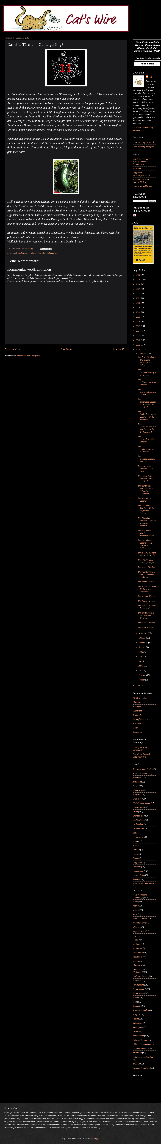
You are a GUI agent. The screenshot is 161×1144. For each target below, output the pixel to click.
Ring (135, 1002)
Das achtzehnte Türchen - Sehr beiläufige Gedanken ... (145, 490)
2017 (138, 317)
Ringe (135, 728)
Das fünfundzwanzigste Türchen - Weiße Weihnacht (147, 415)
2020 (138, 303)
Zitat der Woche (139, 1048)
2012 (138, 340)
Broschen (137, 723)
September (143, 642)
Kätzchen (137, 927)
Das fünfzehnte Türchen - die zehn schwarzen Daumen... (147, 522)
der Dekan (137, 1052)
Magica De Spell (140, 931)
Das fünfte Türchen (146, 601)
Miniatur (136, 944)
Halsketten (137, 711)
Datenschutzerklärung (142, 186)
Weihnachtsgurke (49, 253)
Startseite (66, 349)
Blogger (96, 1138)
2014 (138, 331)
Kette (135, 914)
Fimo (135, 845)
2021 (138, 298)
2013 (138, 335)
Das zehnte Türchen (146, 567)
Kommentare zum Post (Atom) (28, 355)
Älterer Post (120, 349)
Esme (135, 833)
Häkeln (136, 879)
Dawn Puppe (138, 807)
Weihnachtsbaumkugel (142, 1044)
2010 (138, 349)
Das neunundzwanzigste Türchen (147, 372)
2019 (138, 307)
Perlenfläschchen (140, 719)
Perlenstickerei (139, 989)
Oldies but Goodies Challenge (141, 970)
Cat (150, 77)
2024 (138, 284)
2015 (138, 326)
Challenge (137, 799)
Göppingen (137, 862)
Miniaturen (137, 948)
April (140, 666)
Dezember (143, 353)
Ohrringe (137, 702)
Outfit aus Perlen (140, 976)
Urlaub (136, 1031)
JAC (134, 890)
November (143, 633)
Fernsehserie (138, 837)
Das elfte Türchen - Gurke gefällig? (146, 561)
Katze (135, 906)
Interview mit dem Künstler (144, 883)
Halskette (137, 866)
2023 (138, 289)
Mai (140, 661)
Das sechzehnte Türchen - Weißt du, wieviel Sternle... (146, 509)
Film (135, 841)
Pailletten (137, 980)
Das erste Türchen (146, 627)
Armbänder (137, 715)
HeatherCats (138, 875)
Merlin (135, 940)
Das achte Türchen (146, 581)
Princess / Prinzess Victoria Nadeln (141, 180)
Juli (140, 652)
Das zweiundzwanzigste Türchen (147, 449)
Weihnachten (35, 253)
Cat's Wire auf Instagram (143, 146)
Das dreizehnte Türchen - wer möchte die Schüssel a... (145, 544)
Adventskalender (21, 253)
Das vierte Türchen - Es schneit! (147, 606)
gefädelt (136, 1064)
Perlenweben (138, 993)
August (141, 647)
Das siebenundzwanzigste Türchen (147, 392)
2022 (138, 293)
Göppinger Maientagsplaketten (141, 174)
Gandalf (136, 849)
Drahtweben (138, 824)
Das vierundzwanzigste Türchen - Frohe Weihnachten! (147, 428)
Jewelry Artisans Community (140, 748)
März (141, 670)
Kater (135, 901)
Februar (142, 675)
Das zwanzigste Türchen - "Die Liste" (145, 469)
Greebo (136, 854)
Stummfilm (137, 1027)
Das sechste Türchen (147, 596)
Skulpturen (137, 732)
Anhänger (137, 706)
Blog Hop (137, 794)
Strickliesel (137, 1023)
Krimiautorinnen (140, 923)
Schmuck (136, 1006)
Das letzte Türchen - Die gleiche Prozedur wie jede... (147, 361)
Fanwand (137, 168)
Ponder (136, 997)
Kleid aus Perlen (140, 918)
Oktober (142, 638)
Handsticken (138, 871)
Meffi (135, 935)
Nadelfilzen (137, 957)
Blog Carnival (139, 790)
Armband (137, 782)
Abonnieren (147, 64)
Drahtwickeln (138, 828)
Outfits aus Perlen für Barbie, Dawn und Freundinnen (142, 161)
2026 (138, 275)
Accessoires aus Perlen (143, 769)
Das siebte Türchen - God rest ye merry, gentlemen (147, 589)
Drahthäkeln (138, 816)
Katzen (136, 910)
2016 (138, 321)
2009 (138, 685)
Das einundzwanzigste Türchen (146, 459)
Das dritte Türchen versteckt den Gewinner (146, 615)
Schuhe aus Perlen (141, 1010)
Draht (135, 811)
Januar (141, 680)
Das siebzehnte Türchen (144, 499)
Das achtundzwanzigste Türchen (147, 382)
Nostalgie (137, 961)
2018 (138, 312)
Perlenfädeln (138, 985)
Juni (140, 656)
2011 (138, 345)
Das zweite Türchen (146, 622)
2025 (138, 279)
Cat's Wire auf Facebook (143, 142)
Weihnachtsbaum (140, 1040)
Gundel (136, 858)
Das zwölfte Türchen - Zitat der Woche (147, 554)
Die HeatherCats (140, 698)
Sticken (136, 1019)
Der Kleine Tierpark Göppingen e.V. (141, 755)
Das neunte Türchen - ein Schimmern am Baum (147, 574)
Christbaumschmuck (141, 803)
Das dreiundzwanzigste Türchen (147, 439)
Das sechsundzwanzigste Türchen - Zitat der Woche (147, 403)
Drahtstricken (139, 820)
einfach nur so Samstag (143, 1057)
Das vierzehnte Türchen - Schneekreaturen (146, 533)
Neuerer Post (13, 349)
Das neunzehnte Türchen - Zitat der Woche (145, 478)
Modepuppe (138, 952)
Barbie (135, 786)
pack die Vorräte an (141, 1068)
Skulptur (136, 1014)
